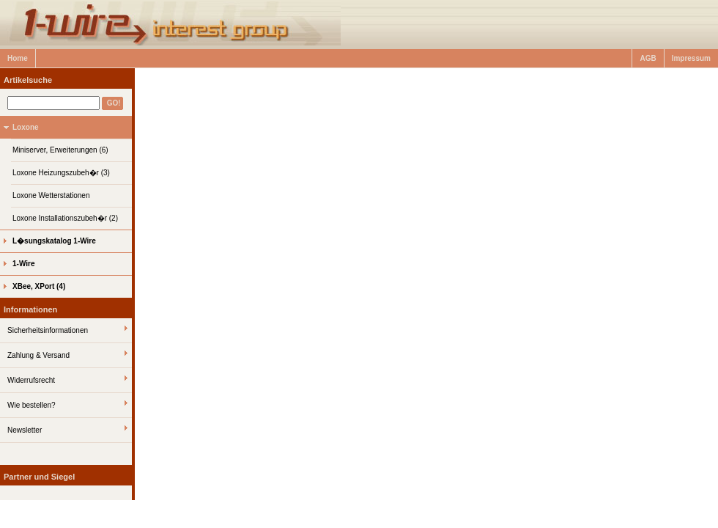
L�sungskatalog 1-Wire (54, 241)
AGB (648, 58)
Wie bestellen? (31, 405)
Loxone (25, 127)
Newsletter (24, 430)
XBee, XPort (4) (38, 286)
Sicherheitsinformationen (47, 330)
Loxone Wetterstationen (50, 195)
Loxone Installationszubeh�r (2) (65, 218)
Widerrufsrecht (31, 380)
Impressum (691, 58)
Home (17, 58)
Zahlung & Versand (38, 355)
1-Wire (23, 264)
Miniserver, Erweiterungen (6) (60, 150)
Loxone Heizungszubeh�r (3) (61, 173)
